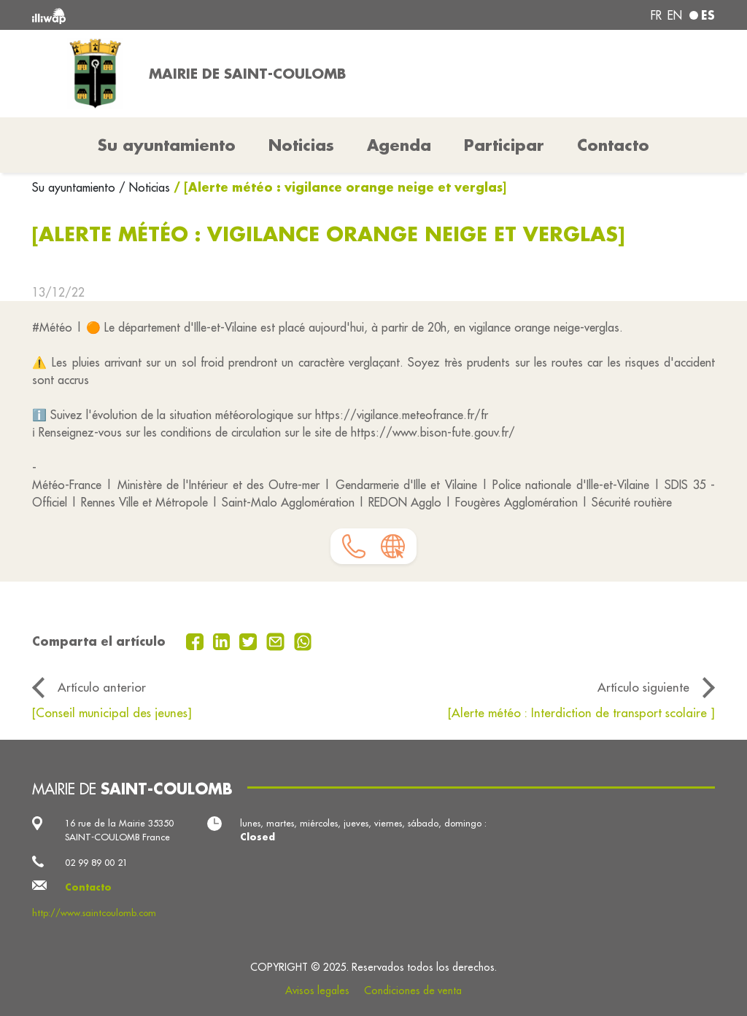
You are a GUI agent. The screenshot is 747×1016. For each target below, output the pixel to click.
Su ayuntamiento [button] (167, 145)
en (674, 15)
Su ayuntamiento (75, 187)
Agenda (399, 145)
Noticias (301, 145)
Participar (504, 145)
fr (656, 15)
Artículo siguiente (643, 687)
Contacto (613, 145)
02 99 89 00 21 (96, 862)
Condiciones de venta (413, 990)
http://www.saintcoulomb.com (94, 912)
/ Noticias (144, 187)
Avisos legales (317, 990)
